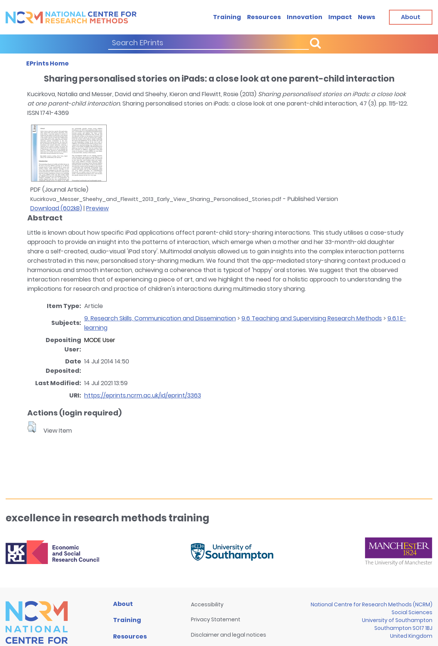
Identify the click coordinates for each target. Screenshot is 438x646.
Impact (340, 17)
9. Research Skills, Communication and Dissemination (160, 318)
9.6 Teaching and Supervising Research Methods (311, 318)
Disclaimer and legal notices (228, 635)
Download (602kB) (56, 208)
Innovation (304, 17)
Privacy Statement (215, 619)
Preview (97, 208)
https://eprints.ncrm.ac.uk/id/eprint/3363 (142, 395)
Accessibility (207, 604)
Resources (264, 17)
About (123, 604)
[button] (31, 427)
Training (227, 17)
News (366, 17)
